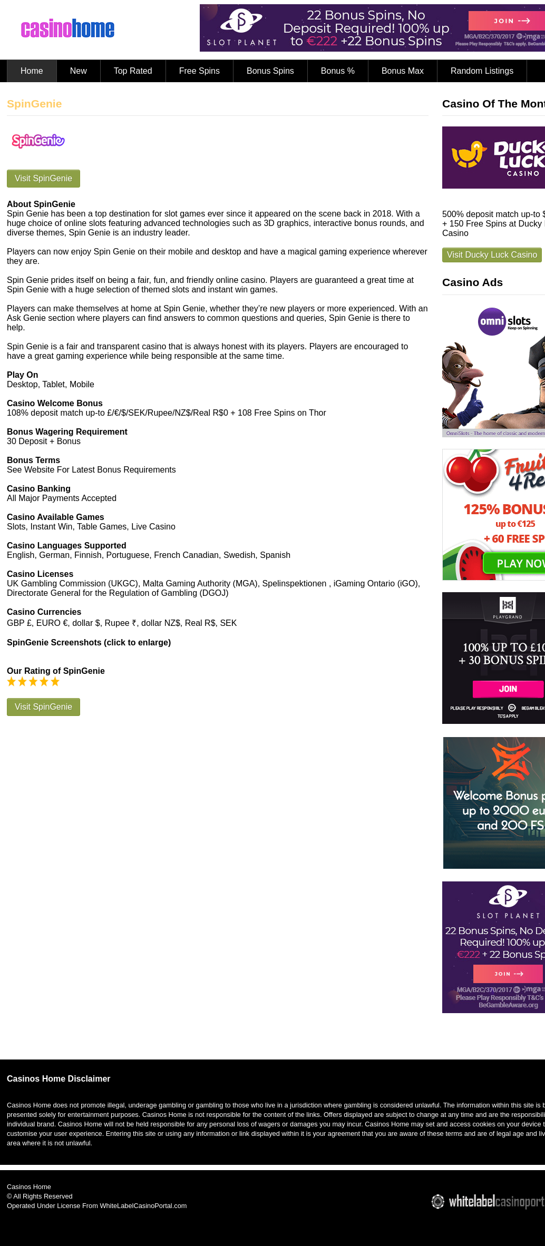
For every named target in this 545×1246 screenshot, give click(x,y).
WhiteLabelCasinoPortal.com (143, 1206)
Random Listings (482, 70)
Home (32, 70)
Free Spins (199, 70)
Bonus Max (403, 70)
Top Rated (133, 70)
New (78, 70)
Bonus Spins (270, 70)
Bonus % (338, 70)
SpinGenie (34, 103)
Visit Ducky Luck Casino (492, 254)
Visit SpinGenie (43, 178)
